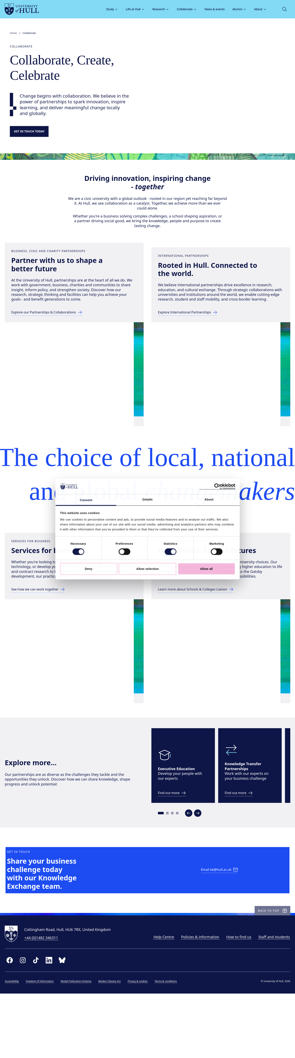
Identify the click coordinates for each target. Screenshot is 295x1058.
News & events (209, 9)
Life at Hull (130, 9)
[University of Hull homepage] (27, 9)
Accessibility (17, 1049)
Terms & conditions (171, 1049)
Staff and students (269, 1004)
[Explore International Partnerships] (195, 335)
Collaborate (182, 9)
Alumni (234, 9)
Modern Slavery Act (114, 1049)
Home (13, 33)
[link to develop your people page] (178, 832)
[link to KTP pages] (245, 832)
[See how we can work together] (46, 619)
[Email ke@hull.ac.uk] (220, 925)
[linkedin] (54, 1028)
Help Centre (158, 1004)
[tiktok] (41, 1028)
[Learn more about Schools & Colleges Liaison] (204, 619)
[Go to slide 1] (165, 852)
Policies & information (195, 1004)
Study (107, 9)
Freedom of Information (45, 1049)
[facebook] (15, 1028)
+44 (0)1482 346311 (46, 1005)
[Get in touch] (33, 132)
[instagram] (28, 1028)
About (255, 9)
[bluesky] (67, 1028)
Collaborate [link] (29, 33)
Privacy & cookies (143, 1049)
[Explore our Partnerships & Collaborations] (56, 335)
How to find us (233, 1004)
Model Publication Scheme (81, 1049)
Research (155, 9)
